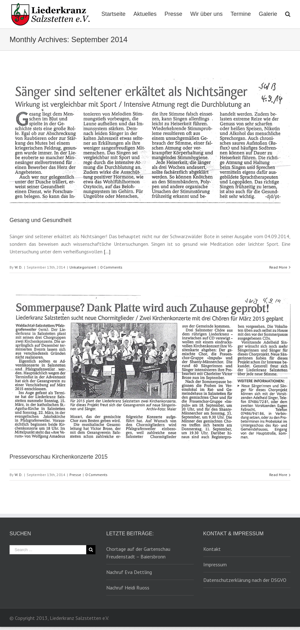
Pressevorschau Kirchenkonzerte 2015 (59, 457)
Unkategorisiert (82, 267)
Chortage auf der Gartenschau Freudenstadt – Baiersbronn (138, 553)
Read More (278, 267)
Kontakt (212, 549)
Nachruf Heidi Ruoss (127, 587)
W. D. (19, 267)
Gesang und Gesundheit (40, 220)
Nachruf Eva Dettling (129, 572)
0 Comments (111, 267)
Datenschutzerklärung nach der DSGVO (244, 580)
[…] (107, 251)
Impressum (215, 564)
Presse (75, 474)
